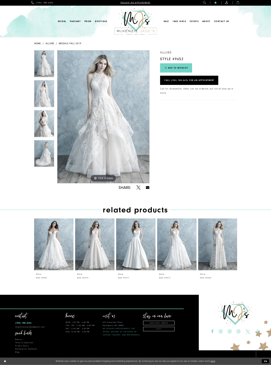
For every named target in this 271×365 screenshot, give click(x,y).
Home (37, 43)
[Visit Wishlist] (215, 3)
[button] (204, 3)
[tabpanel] (44, 65)
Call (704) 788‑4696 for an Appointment (189, 80)
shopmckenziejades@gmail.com (30, 327)
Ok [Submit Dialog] (266, 361)
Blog (17, 352)
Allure (50, 43)
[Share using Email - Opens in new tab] (148, 188)
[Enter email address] (159, 323)
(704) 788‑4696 (23, 323)
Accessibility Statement (26, 349)
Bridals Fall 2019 (70, 43)
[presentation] (53, 244)
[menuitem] (42, 3)
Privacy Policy (22, 346)
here (213, 361)
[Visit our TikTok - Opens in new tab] (257, 331)
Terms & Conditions (24, 343)
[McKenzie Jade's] (135, 21)
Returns (18, 339)
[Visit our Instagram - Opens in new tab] (221, 331)
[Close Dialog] (5, 361)
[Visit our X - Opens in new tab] (247, 331)
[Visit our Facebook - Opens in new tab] (212, 331)
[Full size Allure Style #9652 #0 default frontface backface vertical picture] (103, 116)
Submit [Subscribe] (159, 329)
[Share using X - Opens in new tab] (138, 187)
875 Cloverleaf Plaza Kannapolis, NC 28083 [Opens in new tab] (121, 328)
